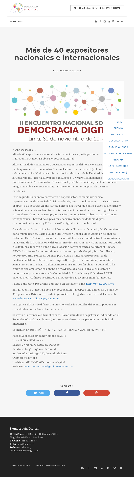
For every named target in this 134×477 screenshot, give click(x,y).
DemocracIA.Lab (118, 179)
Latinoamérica (118, 166)
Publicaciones (118, 147)
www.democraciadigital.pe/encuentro (36, 298)
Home (118, 122)
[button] (38, 393)
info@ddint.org (26, 443)
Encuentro (118, 134)
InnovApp (118, 160)
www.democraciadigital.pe (24, 450)
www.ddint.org (23, 447)
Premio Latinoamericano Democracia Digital (97, 8)
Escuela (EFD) (118, 172)
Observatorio (118, 140)
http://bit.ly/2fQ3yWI (100, 283)
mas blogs (16, 22)
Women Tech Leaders (118, 153)
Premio (118, 128)
